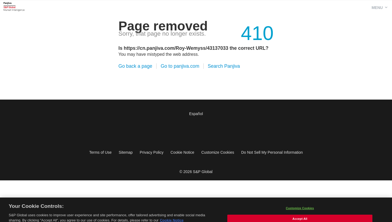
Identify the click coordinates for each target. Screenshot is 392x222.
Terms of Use (100, 152)
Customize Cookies (217, 152)
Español (196, 114)
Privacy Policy (151, 152)
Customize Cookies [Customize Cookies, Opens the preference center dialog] (300, 210)
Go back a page (135, 66)
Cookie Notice (182, 152)
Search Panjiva (224, 66)
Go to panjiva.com (180, 66)
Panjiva (14, 6)
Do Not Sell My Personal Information (272, 152)
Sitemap (126, 152)
